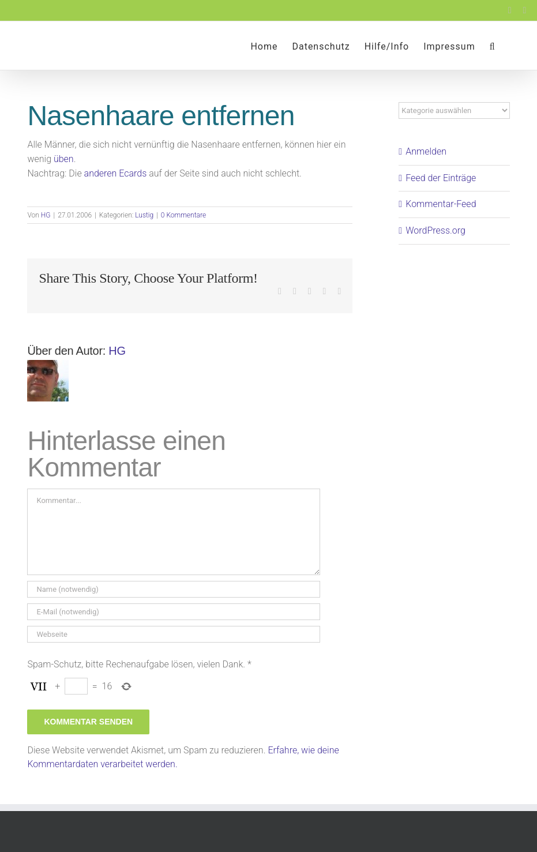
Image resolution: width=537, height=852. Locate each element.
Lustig (144, 215)
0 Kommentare (183, 215)
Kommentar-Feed (440, 203)
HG (46, 215)
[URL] (173, 634)
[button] (492, 45)
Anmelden (425, 151)
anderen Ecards (115, 173)
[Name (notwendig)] (173, 589)
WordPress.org (435, 230)
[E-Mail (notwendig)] (173, 611)
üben (64, 158)
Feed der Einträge (440, 177)
